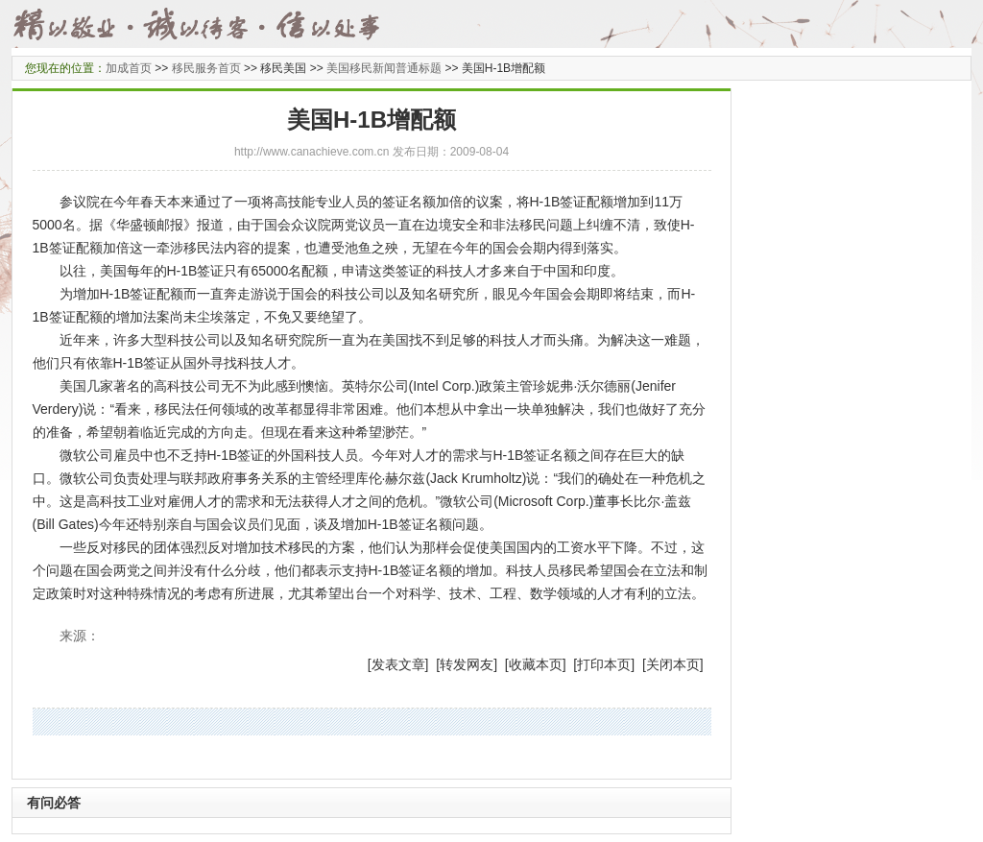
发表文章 (398, 664)
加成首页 (129, 68)
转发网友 (466, 664)
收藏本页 (536, 664)
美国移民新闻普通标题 (384, 68)
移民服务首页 (206, 68)
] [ (433, 664)
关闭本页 (673, 664)
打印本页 (604, 664)
